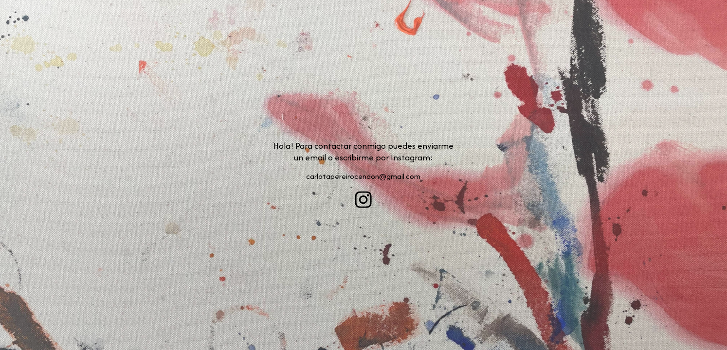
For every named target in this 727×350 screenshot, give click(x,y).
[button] (363, 199)
